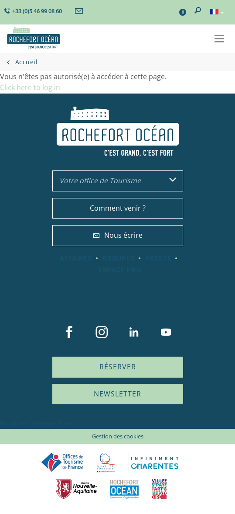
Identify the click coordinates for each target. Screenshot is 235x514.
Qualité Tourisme (106, 462)
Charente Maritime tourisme (154, 462)
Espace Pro (120, 270)
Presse (158, 258)
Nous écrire (118, 235)
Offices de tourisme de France (62, 462)
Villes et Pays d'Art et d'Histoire (159, 489)
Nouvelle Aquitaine (76, 489)
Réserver (117, 367)
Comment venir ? (118, 208)
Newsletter (117, 394)
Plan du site (14, 423)
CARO (124, 489)
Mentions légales (54, 423)
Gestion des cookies (117, 436)
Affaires (76, 258)
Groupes (118, 258)
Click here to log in (30, 87)
